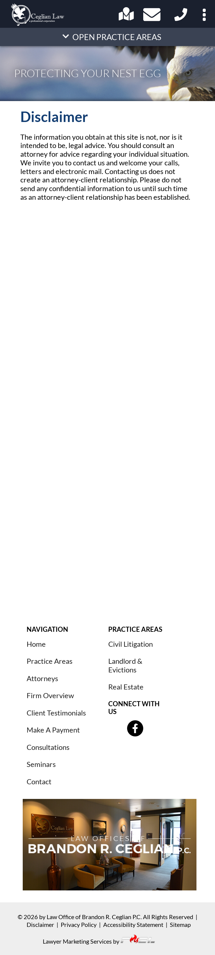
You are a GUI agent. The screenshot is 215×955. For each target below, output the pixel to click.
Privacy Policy (79, 924)
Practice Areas (49, 661)
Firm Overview (50, 695)
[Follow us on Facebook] (135, 728)
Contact (39, 781)
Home (36, 644)
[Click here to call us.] (179, 19)
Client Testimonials (56, 713)
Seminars (41, 764)
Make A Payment (53, 730)
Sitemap (180, 924)
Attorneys (42, 678)
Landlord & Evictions (125, 665)
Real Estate (126, 687)
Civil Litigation (130, 644)
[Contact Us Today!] (153, 15)
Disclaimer (40, 924)
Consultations (48, 747)
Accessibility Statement (133, 924)
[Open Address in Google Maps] (126, 18)
